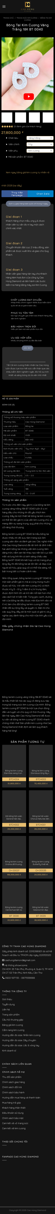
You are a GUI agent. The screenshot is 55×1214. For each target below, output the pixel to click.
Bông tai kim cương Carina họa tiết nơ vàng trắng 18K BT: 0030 (13, 908)
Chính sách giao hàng (13, 1082)
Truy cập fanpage (13, 193)
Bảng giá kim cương (12, 1025)
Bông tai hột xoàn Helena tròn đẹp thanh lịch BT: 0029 (40, 908)
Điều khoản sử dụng (12, 1112)
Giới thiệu (7, 999)
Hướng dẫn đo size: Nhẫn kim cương (21, 1035)
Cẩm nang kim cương (13, 1030)
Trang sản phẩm (11, 1014)
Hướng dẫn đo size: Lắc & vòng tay (20, 1045)
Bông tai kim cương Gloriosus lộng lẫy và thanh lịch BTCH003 (40, 772)
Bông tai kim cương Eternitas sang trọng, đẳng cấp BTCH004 (13, 772)
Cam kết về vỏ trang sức (15, 1123)
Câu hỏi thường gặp (12, 1019)
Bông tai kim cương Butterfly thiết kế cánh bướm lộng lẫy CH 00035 (40, 863)
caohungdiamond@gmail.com (20, 960)
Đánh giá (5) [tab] (8, 405)
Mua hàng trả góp (11, 1102)
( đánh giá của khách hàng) (27, 126)
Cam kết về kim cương (14, 1128)
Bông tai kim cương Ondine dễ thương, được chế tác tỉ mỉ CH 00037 (13, 863)
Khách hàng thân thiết (14, 1107)
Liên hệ (6, 1009)
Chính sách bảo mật (12, 1118)
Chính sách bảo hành (13, 1092)
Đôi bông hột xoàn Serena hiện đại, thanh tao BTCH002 (14, 817)
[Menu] (4, 6)
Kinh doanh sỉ (9, 1050)
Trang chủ (8, 18)
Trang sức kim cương (27, 18)
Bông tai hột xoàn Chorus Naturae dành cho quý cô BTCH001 (40, 817)
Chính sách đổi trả (12, 1087)
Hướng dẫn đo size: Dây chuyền (19, 1040)
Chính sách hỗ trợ (13, 1072)
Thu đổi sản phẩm (11, 1077)
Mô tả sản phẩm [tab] (10, 399)
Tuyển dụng (8, 1004)
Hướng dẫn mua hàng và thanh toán (21, 1097)
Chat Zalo (40, 194)
